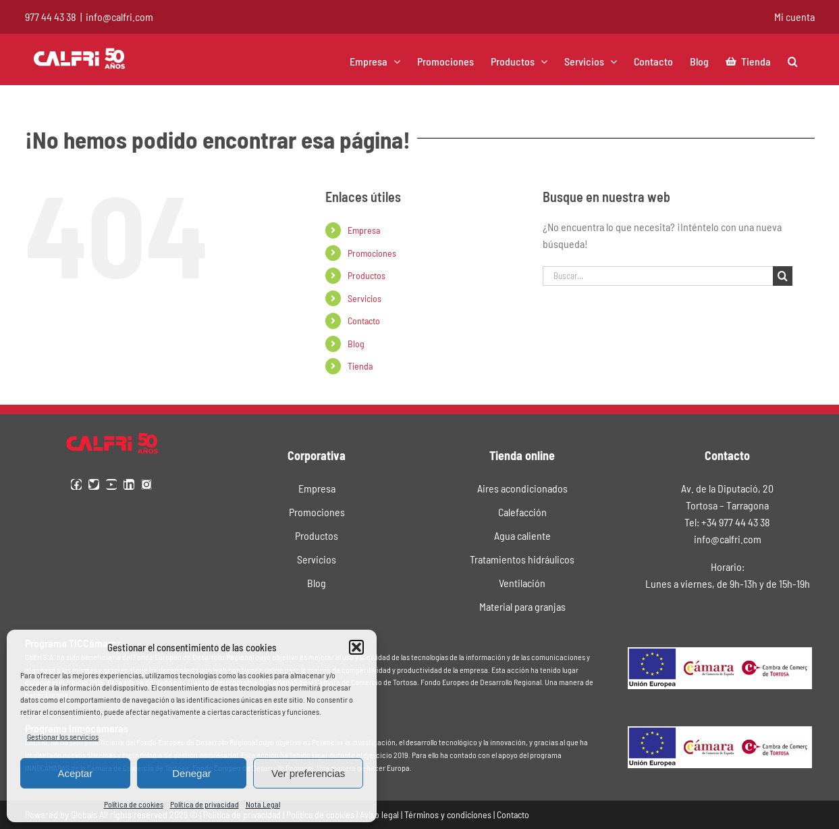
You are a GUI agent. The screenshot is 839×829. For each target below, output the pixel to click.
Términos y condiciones (447, 814)
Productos (366, 275)
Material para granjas (522, 606)
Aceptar (74, 773)
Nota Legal (263, 804)
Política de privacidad (204, 804)
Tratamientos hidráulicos (522, 559)
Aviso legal (379, 814)
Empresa (364, 230)
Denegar (191, 773)
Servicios (364, 298)
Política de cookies (133, 804)
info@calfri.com (119, 16)
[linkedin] (129, 484)
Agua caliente (522, 535)
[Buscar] (782, 276)
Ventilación (522, 582)
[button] (356, 647)
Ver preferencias (308, 773)
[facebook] (76, 484)
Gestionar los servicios (63, 736)
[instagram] (146, 484)
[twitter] (93, 484)
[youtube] (111, 484)
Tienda (360, 366)
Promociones (372, 253)
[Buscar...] (658, 276)
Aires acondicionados (522, 488)
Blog (356, 343)
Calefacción (522, 511)
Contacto (364, 320)
